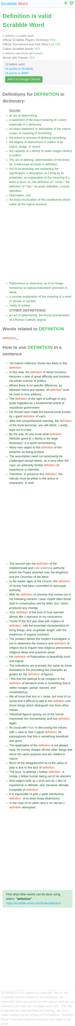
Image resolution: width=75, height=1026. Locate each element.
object (13, 146)
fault (12, 603)
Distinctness (17, 283)
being (29, 452)
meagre (23, 687)
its (62, 173)
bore (18, 772)
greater (41, 630)
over (47, 572)
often (60, 460)
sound (36, 146)
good (19, 416)
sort (28, 195)
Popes (27, 572)
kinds (57, 412)
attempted (28, 807)
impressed (16, 718)
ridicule (14, 478)
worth (33, 443)
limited (38, 465)
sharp (40, 798)
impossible (22, 794)
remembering (46, 443)
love (39, 612)
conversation (27, 603)
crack (27, 429)
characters (16, 483)
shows (41, 363)
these (50, 372)
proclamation (61, 315)
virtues (62, 727)
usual (17, 727)
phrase (17, 301)
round (25, 389)
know (38, 434)
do (27, 434)
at (34, 630)
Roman (20, 319)
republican (16, 407)
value (60, 763)
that (50, 594)
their (31, 732)
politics (41, 381)
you (40, 425)
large (54, 438)
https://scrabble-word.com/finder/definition (33, 903)
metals (13, 710)
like (21, 616)
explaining (47, 168)
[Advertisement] (37, 243)
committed (42, 585)
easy (12, 749)
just (68, 701)
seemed (58, 612)
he (60, 732)
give (35, 794)
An (11, 199)
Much (13, 763)
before (31, 639)
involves (64, 376)
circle (58, 182)
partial (33, 687)
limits (65, 160)
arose (51, 652)
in (24, 124)
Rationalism (38, 656)
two (48, 363)
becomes (15, 376)
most (60, 696)
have (26, 412)
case (12, 465)
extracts (32, 599)
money (25, 749)
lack (35, 767)
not (41, 456)
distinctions (52, 798)
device (36, 151)
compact (51, 679)
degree (18, 142)
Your (12, 612)
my (44, 616)
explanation (35, 177)
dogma (41, 319)
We (11, 696)
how (40, 647)
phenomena (63, 647)
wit (29, 186)
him (26, 718)
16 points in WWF (17, 73)
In (10, 372)
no (31, 385)
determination (44, 160)
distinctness (35, 142)
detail (12, 292)
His (11, 656)
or (36, 128)
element (65, 776)
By (11, 434)
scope (13, 133)
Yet (11, 363)
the (31, 120)
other (65, 705)
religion (14, 647)
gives (24, 438)
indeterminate (18, 568)
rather (13, 687)
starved (44, 687)
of (19, 115)
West (45, 577)
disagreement (35, 763)
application (22, 745)
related (57, 754)
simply (13, 776)
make (48, 151)
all (47, 389)
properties (15, 177)
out (66, 594)
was (28, 563)
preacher (15, 452)
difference (50, 385)
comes (58, 594)
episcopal (59, 585)
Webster (14, 438)
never (64, 603)
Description (16, 195)
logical (30, 204)
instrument (44, 288)
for (20, 674)
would (13, 701)
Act (11, 168)
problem (20, 639)
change (33, 608)
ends (41, 683)
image (23, 146)
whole (18, 381)
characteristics (55, 625)
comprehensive (32, 421)
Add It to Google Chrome (23, 79)
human (33, 776)
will (46, 425)
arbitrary (36, 394)
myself (51, 599)
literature (31, 683)
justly (12, 403)
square (40, 389)
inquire (32, 647)
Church (47, 581)
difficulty (47, 376)
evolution (43, 634)
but (56, 603)
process (31, 137)
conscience (54, 616)
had (24, 585)
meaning (47, 120)
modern (46, 639)
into (48, 749)
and (37, 168)
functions (60, 372)
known (66, 412)
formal (48, 315)
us (69, 696)
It (25, 443)
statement (18, 120)
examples (56, 670)
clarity (13, 305)
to (42, 151)
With (12, 594)
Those (13, 621)
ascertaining (26, 168)
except (28, 460)
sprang (36, 714)
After (12, 421)
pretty (64, 425)
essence (41, 204)
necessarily (50, 456)
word (63, 120)
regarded (23, 403)
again (13, 723)
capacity (19, 151)
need (34, 456)
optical (31, 288)
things (21, 630)
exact (37, 120)
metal (46, 696)
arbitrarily (27, 465)
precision (58, 288)
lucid (67, 656)
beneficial (62, 736)
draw (32, 798)
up (19, 204)
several (48, 412)
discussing (45, 727)
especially (15, 124)
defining (46, 137)
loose (65, 186)
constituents (54, 199)
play (12, 767)
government (31, 407)
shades (36, 749)
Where (13, 385)
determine (24, 643)
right (39, 398)
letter (49, 603)
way (21, 434)
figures (48, 674)
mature (19, 363)
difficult (30, 701)
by (58, 173)
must (66, 389)
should (18, 412)
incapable (15, 789)
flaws (55, 363)
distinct (67, 151)
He (11, 412)
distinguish (42, 705)
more (16, 394)
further (43, 772)
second (20, 563)
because (51, 785)
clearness (35, 283)
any (24, 608)
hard (12, 429)
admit (52, 425)
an (11, 115)
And (11, 780)
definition (51, 164)
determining (29, 115)
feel (13, 679)
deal (41, 621)
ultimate (33, 785)
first (29, 621)
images (57, 151)
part (34, 621)
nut (18, 429)
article (57, 403)
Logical (39, 732)
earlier (22, 581)
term (23, 182)
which (66, 199)
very (63, 398)
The (11, 160)
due (21, 767)
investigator (59, 639)
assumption (22, 456)
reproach (32, 616)
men (20, 447)
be (11, 394)
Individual (15, 714)
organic (32, 634)
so (50, 803)
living (12, 630)
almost (13, 616)
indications (22, 665)
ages (30, 581)
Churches (26, 577)
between (15, 389)
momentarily (37, 718)
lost (55, 718)
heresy (17, 585)
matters (56, 621)
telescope (23, 164)
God (49, 612)
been (31, 585)
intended (33, 469)
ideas (24, 652)
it (24, 701)
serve (13, 754)
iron (34, 696)
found (67, 599)
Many (13, 447)
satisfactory (56, 794)
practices (41, 652)
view (21, 372)
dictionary (35, 124)
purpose (35, 754)
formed (14, 288)
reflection (30, 363)
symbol (31, 301)
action (18, 137)
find (20, 701)
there (22, 385)
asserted (37, 572)
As (11, 727)
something (44, 133)
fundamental (44, 403)
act (15, 115)
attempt (32, 679)
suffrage (51, 398)
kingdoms (62, 572)
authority (58, 568)
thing (53, 173)
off (42, 749)
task (27, 376)
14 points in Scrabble (19, 68)
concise (17, 296)
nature (66, 128)
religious (49, 647)
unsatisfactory (18, 692)
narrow (57, 803)
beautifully (56, 656)
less (27, 394)
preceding (37, 670)
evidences (16, 634)
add (41, 701)
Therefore (15, 474)
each (42, 416)
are (32, 665)
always (63, 745)
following (20, 599)
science (28, 381)
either (34, 478)
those (68, 665)
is (27, 385)
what (46, 434)
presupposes (17, 736)
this (65, 363)
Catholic (30, 319)
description (46, 128)
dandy (39, 438)
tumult (59, 714)
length (51, 630)
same (56, 665)
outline (51, 142)
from (58, 705)
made (34, 412)
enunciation (29, 199)
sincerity (42, 594)
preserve (33, 474)
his (49, 438)
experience (16, 469)
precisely (41, 665)
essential (40, 625)
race (42, 803)
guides (13, 674)
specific (38, 385)
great (37, 376)
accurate (35, 164)
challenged (16, 460)
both (31, 483)
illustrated (15, 670)
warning (48, 421)
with (47, 621)
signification (17, 173)
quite (45, 794)
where (38, 460)
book (21, 425)
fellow (24, 776)
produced (15, 608)
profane (39, 452)
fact (60, 780)
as (10, 164)
